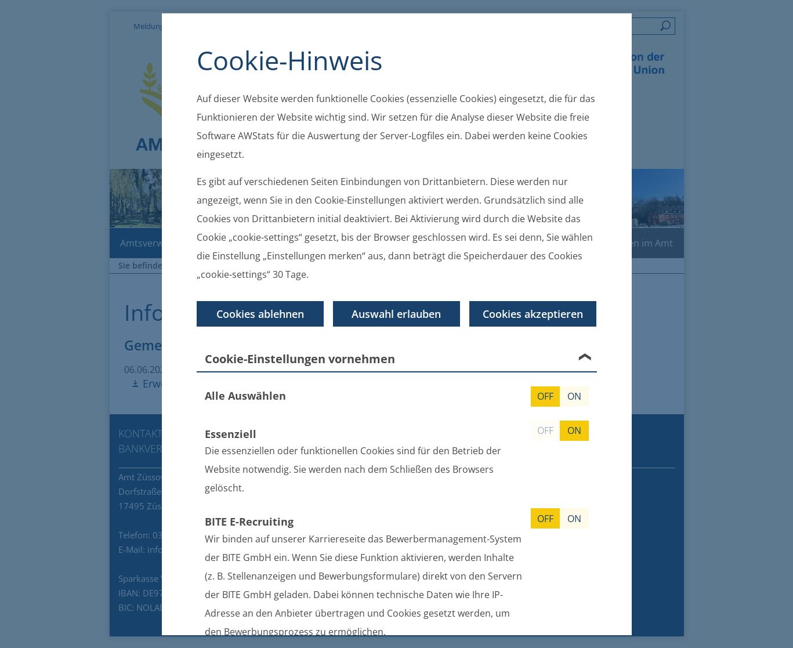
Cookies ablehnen (260, 313)
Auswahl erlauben (396, 313)
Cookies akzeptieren (533, 313)
